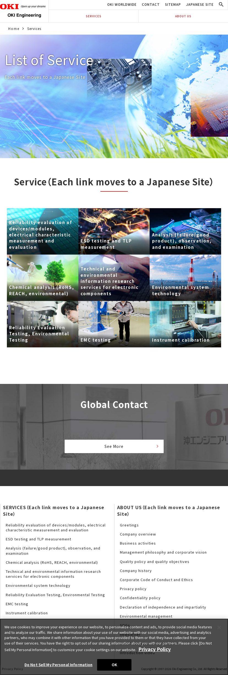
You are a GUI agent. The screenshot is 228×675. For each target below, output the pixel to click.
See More (114, 447)
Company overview (138, 535)
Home (13, 28)
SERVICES (93, 16)
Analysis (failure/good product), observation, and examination (53, 552)
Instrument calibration (27, 614)
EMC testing (17, 605)
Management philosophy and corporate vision (163, 553)
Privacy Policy (150, 650)
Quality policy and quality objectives (154, 562)
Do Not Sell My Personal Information (58, 664)
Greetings (129, 526)
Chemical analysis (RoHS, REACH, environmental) (52, 564)
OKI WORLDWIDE (122, 4)
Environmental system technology (38, 587)
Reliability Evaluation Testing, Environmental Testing (55, 596)
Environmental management (146, 617)
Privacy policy (133, 590)
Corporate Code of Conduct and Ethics (156, 581)
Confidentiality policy (140, 599)
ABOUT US (183, 16)
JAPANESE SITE (200, 4)
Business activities (138, 544)
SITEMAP (173, 4)
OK (114, 664)
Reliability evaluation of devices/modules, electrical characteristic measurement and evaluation (56, 529)
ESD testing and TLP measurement (38, 540)
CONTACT (151, 4)
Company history (136, 572)
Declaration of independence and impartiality (163, 608)
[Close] (219, 629)
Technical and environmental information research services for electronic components (53, 575)
